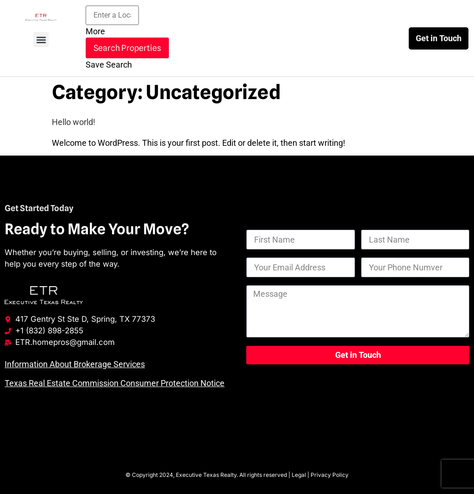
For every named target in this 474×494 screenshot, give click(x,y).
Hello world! (73, 122)
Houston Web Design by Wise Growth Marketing (237, 450)
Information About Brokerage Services (75, 364)
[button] (41, 39)
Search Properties (127, 48)
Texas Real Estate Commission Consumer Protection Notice (115, 383)
